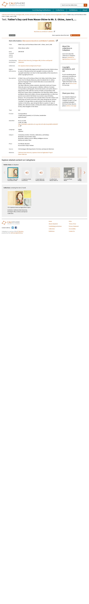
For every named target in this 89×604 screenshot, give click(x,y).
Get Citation (12, 35)
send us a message (71, 106)
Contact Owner (75, 35)
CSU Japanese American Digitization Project (54, 15)
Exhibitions (73, 10)
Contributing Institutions (41, 10)
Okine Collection (22, 154)
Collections (60, 10)
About (85, 10)
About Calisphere (53, 223)
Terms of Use (72, 223)
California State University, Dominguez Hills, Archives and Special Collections (22, 15)
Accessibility (72, 228)
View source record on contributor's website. (38, 41)
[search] (85, 5)
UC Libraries (20, 231)
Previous (4, 172)
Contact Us (72, 231)
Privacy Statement (74, 226)
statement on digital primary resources (69, 58)
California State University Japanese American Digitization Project (35, 153)
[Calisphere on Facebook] (16, 227)
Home (50, 221)
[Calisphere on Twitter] (13, 227)
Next (84, 172)
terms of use (73, 83)
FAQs (70, 221)
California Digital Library (16, 233)
